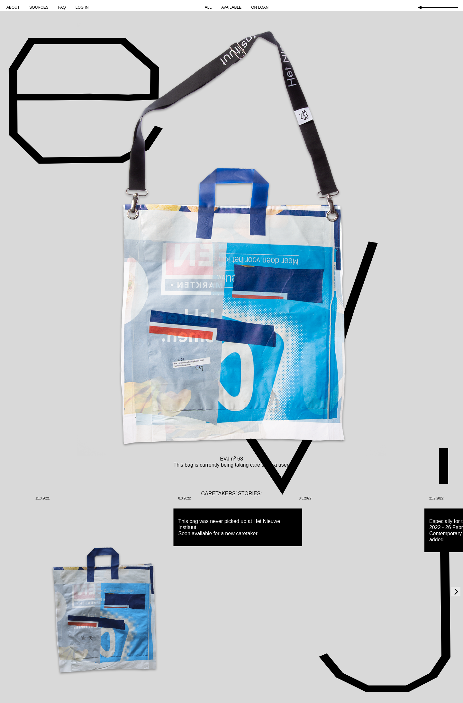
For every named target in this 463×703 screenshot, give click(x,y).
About (13, 7)
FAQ (62, 7)
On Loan (259, 7)
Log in (82, 7)
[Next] (455, 591)
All (208, 7)
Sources (38, 7)
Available (231, 7)
